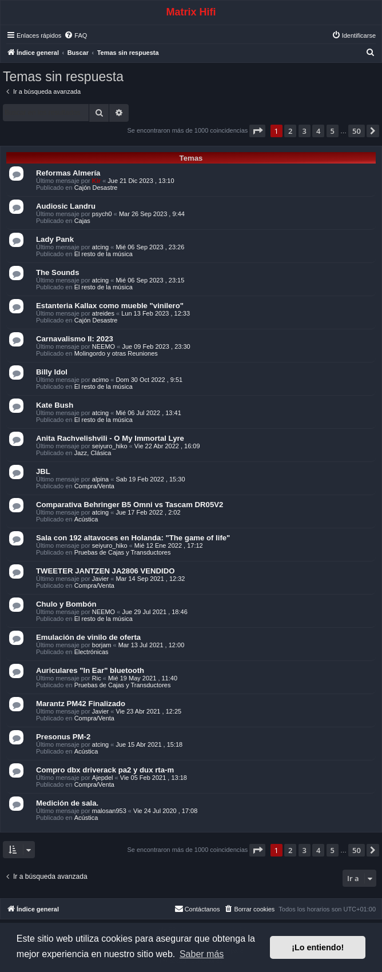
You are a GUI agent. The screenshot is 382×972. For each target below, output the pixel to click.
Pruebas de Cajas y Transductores (122, 552)
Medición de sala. (67, 803)
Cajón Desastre (96, 187)
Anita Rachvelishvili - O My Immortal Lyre (110, 438)
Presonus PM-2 (63, 736)
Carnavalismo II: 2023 (74, 338)
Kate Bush (54, 405)
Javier (100, 578)
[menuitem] (75, 35)
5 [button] (333, 131)
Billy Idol (51, 372)
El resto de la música (103, 253)
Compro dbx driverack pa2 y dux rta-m (105, 770)
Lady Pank (55, 239)
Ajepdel (102, 777)
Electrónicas (91, 651)
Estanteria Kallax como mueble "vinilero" (110, 305)
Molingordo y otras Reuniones (116, 353)
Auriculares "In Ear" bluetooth (90, 670)
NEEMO (103, 346)
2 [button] (290, 131)
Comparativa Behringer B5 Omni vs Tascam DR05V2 (129, 504)
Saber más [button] (202, 954)
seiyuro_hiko (110, 446)
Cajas (82, 220)
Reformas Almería (68, 173)
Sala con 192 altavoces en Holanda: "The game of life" (133, 537)
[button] (257, 131)
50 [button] (356, 131)
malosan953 (109, 810)
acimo (100, 379)
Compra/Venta (94, 486)
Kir (96, 180)
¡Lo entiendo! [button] (318, 947)
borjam (102, 645)
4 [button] (318, 131)
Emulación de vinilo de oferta (88, 637)
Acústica (86, 519)
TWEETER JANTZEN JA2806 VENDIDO (105, 571)
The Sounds (57, 272)
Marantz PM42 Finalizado (80, 703)
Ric (96, 678)
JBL (43, 471)
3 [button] (305, 131)
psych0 (102, 213)
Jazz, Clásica (93, 452)
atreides (103, 313)
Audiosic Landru (66, 206)
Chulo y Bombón (66, 604)
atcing (100, 247)
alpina (100, 479)
